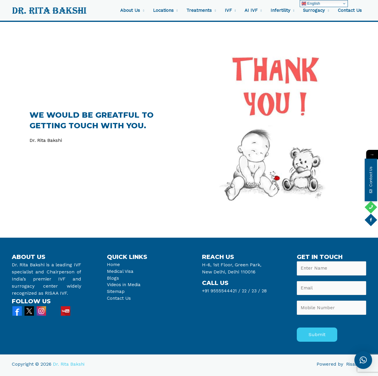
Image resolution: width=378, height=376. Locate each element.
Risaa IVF (356, 366)
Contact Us (350, 10)
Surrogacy (314, 10)
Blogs (113, 279)
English (311, 3)
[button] (363, 360)
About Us (130, 10)
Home (113, 265)
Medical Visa (121, 272)
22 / (247, 291)
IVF (228, 10)
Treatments (199, 10)
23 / (257, 291)
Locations (163, 10)
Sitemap (116, 293)
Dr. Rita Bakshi (69, 366)
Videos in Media (124, 286)
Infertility (280, 10)
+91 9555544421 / (222, 291)
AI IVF (251, 10)
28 (265, 291)
